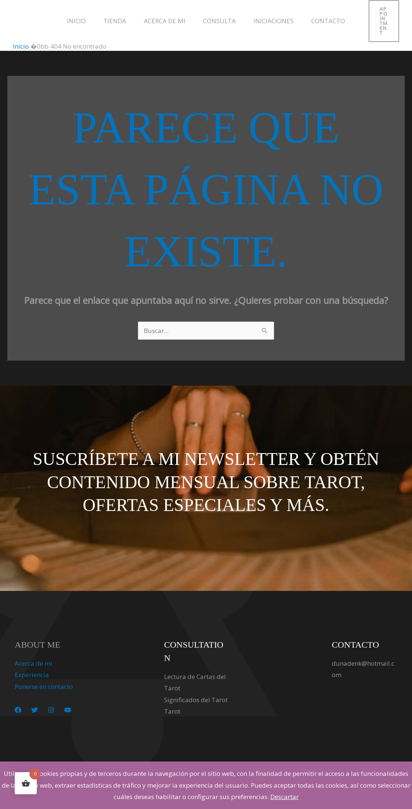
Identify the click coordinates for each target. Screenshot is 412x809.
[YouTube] (67, 710)
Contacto (328, 21)
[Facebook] (18, 710)
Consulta (219, 21)
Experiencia (32, 674)
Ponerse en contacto (44, 686)
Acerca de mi (164, 21)
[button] (384, 21)
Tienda (114, 21)
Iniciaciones (273, 21)
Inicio (76, 21)
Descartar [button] (284, 796)
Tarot (172, 711)
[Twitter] (34, 710)
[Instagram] (51, 710)
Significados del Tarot (196, 700)
